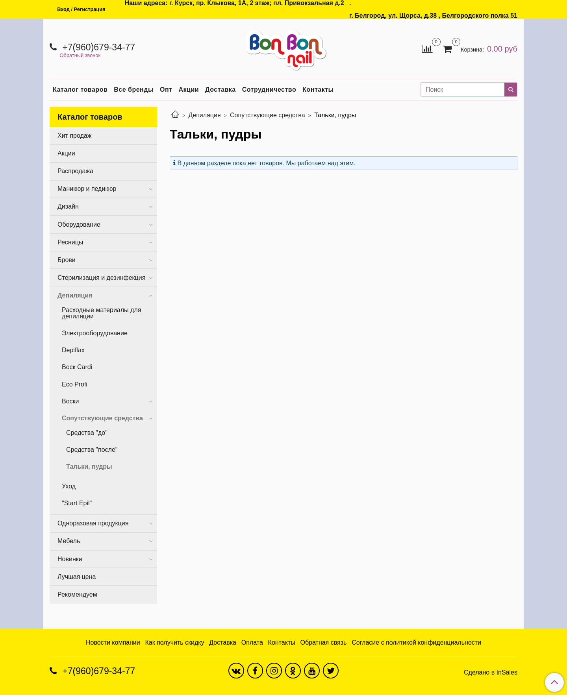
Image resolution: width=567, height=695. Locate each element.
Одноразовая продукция (92, 523)
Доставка (220, 89)
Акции (189, 89)
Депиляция (204, 115)
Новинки (69, 559)
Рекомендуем (77, 594)
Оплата (252, 642)
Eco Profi (74, 384)
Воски (70, 401)
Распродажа (75, 171)
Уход (69, 486)
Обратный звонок (80, 55)
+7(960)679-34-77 (97, 47)
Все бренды (134, 89)
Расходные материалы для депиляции (101, 313)
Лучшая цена (76, 576)
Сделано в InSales (490, 672)
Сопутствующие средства (267, 115)
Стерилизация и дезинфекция (101, 277)
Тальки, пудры (89, 466)
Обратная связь (323, 642)
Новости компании (113, 642)
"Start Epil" (77, 503)
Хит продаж (74, 135)
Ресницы (70, 242)
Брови (66, 260)
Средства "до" (86, 432)
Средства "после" (91, 449)
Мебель (68, 541)
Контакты (318, 89)
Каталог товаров (80, 89)
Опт (166, 89)
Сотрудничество (269, 89)
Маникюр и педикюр (86, 188)
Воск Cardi (77, 367)
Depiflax (73, 350)
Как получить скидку (174, 642)
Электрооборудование (95, 333)
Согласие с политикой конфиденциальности (416, 642)
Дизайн (68, 206)
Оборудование (78, 224)
